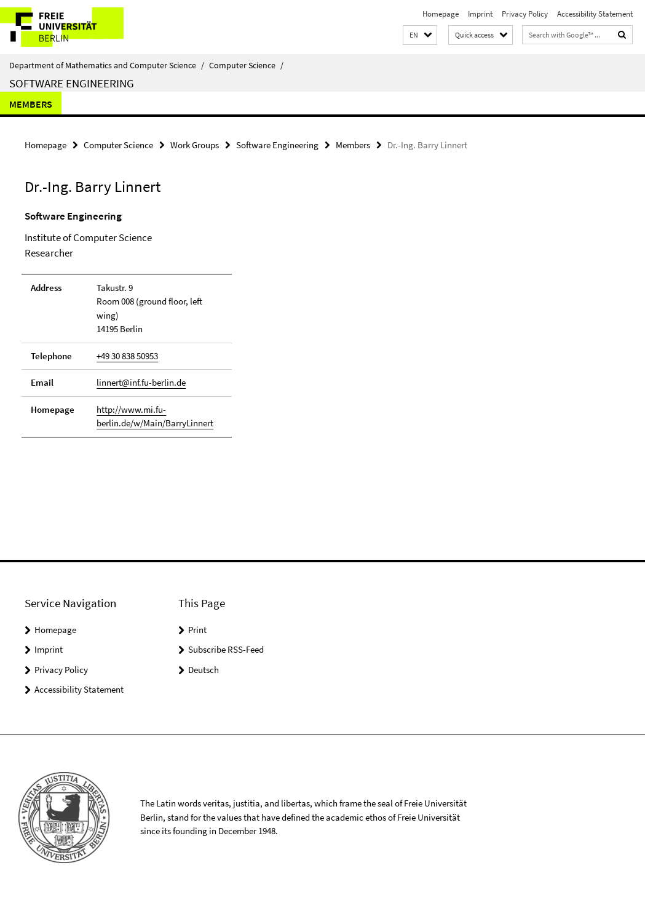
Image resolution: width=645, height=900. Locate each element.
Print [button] (197, 629)
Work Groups (194, 145)
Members (30, 104)
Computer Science (246, 65)
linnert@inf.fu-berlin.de (141, 382)
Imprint (480, 14)
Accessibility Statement (595, 14)
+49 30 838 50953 (127, 356)
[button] (420, 35)
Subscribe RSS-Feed (226, 649)
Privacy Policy (525, 14)
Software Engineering (71, 83)
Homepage (440, 14)
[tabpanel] (195, 329)
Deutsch (203, 669)
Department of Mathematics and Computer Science (106, 65)
